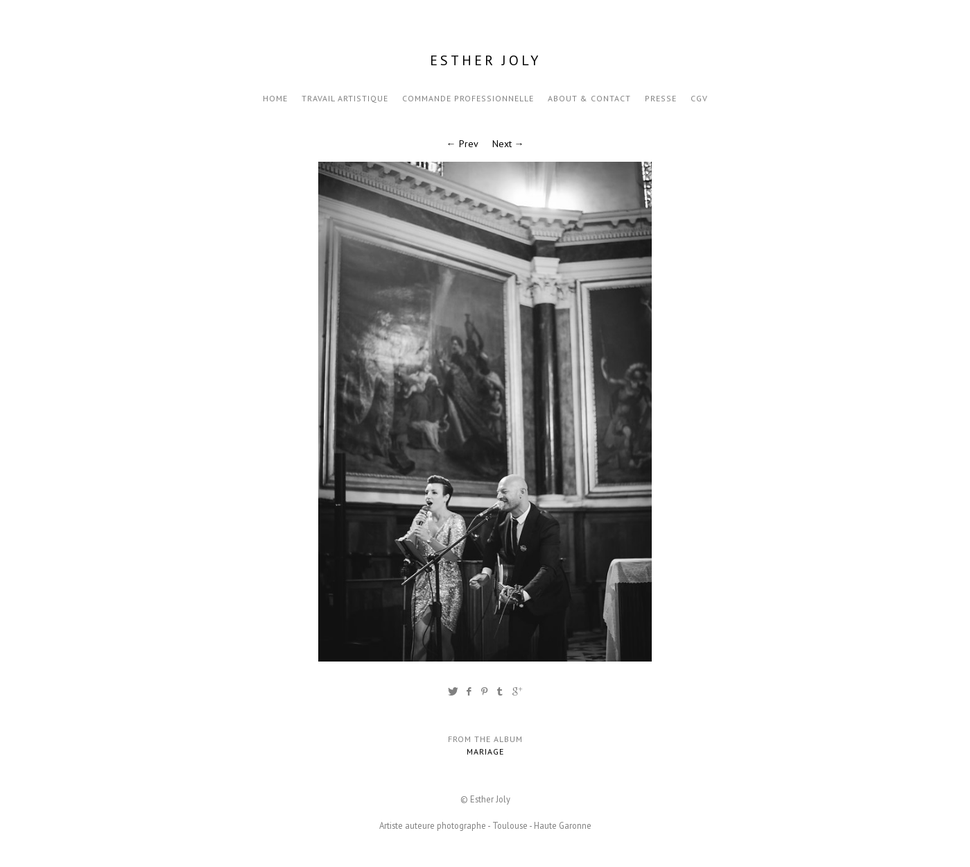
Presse (661, 98)
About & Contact (589, 98)
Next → (508, 143)
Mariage (485, 751)
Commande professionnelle (468, 98)
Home (275, 98)
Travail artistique (345, 98)
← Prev (462, 143)
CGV (699, 98)
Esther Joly (485, 60)
